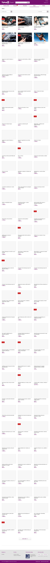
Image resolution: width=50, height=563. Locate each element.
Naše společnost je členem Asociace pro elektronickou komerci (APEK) (33, 555)
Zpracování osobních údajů (44, 561)
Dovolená (25, 5)
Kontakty (46, 0)
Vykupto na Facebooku (17, 555)
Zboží (34, 5)
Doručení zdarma (16, 554)
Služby (43, 5)
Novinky (15, 5)
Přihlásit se (45, 2)
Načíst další (24, 538)
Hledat (28, 2)
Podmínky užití (38, 561)
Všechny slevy (6, 5)
